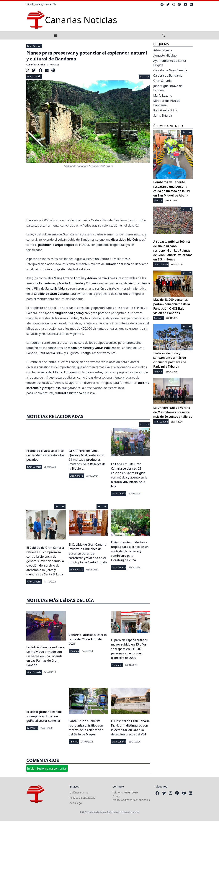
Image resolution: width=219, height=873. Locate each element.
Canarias (74, 651)
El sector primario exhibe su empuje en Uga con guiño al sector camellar (44, 716)
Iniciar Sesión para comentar (47, 768)
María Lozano (162, 95)
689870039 (131, 792)
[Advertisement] (109, 847)
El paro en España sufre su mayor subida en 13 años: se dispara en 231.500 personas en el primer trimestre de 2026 (129, 649)
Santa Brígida (162, 115)
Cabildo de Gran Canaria (170, 70)
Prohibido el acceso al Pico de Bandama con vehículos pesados (45, 455)
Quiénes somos (78, 792)
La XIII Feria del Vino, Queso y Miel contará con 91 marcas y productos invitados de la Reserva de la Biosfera (87, 460)
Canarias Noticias (35, 64)
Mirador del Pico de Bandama (166, 103)
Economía (117, 665)
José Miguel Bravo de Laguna (167, 88)
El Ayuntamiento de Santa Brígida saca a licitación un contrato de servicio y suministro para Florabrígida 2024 (130, 551)
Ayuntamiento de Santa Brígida (169, 63)
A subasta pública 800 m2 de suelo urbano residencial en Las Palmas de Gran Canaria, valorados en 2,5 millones (172, 250)
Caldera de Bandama (167, 75)
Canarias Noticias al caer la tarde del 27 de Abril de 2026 (88, 639)
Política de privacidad (82, 797)
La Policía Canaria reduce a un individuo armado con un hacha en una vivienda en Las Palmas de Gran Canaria (45, 656)
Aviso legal (75, 803)
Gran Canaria (34, 46)
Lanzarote (32, 728)
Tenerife (73, 741)
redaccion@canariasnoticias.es (131, 800)
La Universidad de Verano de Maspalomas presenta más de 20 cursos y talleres (172, 412)
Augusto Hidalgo (165, 55)
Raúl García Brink (165, 110)
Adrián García (162, 50)
